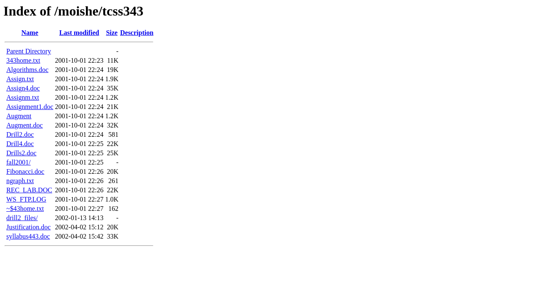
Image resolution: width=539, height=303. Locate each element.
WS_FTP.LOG (26, 199)
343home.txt (23, 60)
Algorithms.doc (27, 69)
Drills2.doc (21, 153)
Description (136, 32)
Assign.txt (20, 78)
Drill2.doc (20, 134)
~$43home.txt (25, 208)
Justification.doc (28, 227)
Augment (19, 116)
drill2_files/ (22, 217)
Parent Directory (28, 51)
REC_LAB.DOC (29, 190)
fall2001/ (18, 162)
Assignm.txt (22, 97)
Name (29, 32)
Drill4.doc (20, 143)
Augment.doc (24, 125)
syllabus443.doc (28, 236)
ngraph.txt (20, 180)
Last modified (79, 32)
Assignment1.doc (29, 106)
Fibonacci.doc (25, 171)
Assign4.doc (23, 88)
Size (112, 32)
